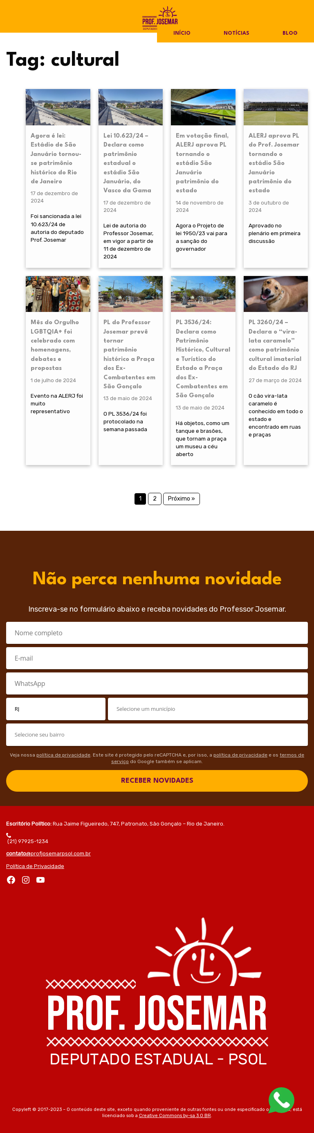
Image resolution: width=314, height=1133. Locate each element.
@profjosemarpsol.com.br (48, 853)
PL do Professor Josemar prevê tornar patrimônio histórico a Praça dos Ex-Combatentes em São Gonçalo (129, 355)
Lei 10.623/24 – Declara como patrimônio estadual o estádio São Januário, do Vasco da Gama (127, 163)
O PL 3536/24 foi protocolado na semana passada (125, 421)
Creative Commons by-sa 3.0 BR (175, 1115)
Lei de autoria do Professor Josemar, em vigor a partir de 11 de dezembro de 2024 (128, 241)
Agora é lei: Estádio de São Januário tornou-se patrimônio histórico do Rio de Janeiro (56, 159)
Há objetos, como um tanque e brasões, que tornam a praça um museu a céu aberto (202, 438)
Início (182, 33)
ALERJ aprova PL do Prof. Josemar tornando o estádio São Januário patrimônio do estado (274, 163)
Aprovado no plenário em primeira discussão (275, 233)
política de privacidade (63, 755)
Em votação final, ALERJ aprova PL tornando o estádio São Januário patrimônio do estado (202, 163)
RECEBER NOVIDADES (157, 780)
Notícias (236, 33)
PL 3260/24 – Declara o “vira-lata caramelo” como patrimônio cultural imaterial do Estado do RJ (275, 346)
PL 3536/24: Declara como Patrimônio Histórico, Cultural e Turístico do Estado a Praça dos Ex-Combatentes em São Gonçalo (203, 359)
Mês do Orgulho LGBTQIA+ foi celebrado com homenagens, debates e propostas (55, 346)
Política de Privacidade (35, 866)
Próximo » (181, 498)
